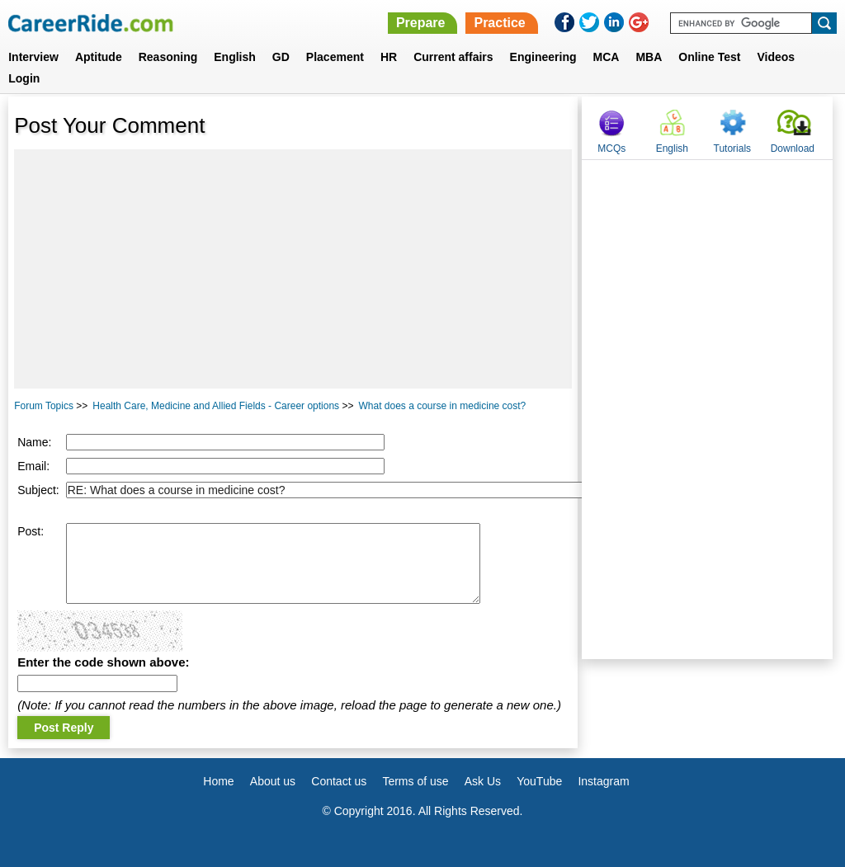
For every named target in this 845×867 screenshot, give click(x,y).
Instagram (603, 781)
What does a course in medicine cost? (442, 406)
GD (281, 57)
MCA (606, 57)
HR (388, 57)
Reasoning (168, 57)
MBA (648, 57)
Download (792, 148)
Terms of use (415, 781)
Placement (335, 57)
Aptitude (98, 57)
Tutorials (733, 148)
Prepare (421, 23)
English (235, 57)
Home (218, 781)
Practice (499, 23)
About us (272, 781)
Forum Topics (43, 406)
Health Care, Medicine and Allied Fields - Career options (215, 406)
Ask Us (483, 781)
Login (24, 78)
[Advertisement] (293, 268)
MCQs (611, 148)
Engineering (543, 57)
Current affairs (453, 57)
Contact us (338, 781)
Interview (33, 57)
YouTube (539, 781)
